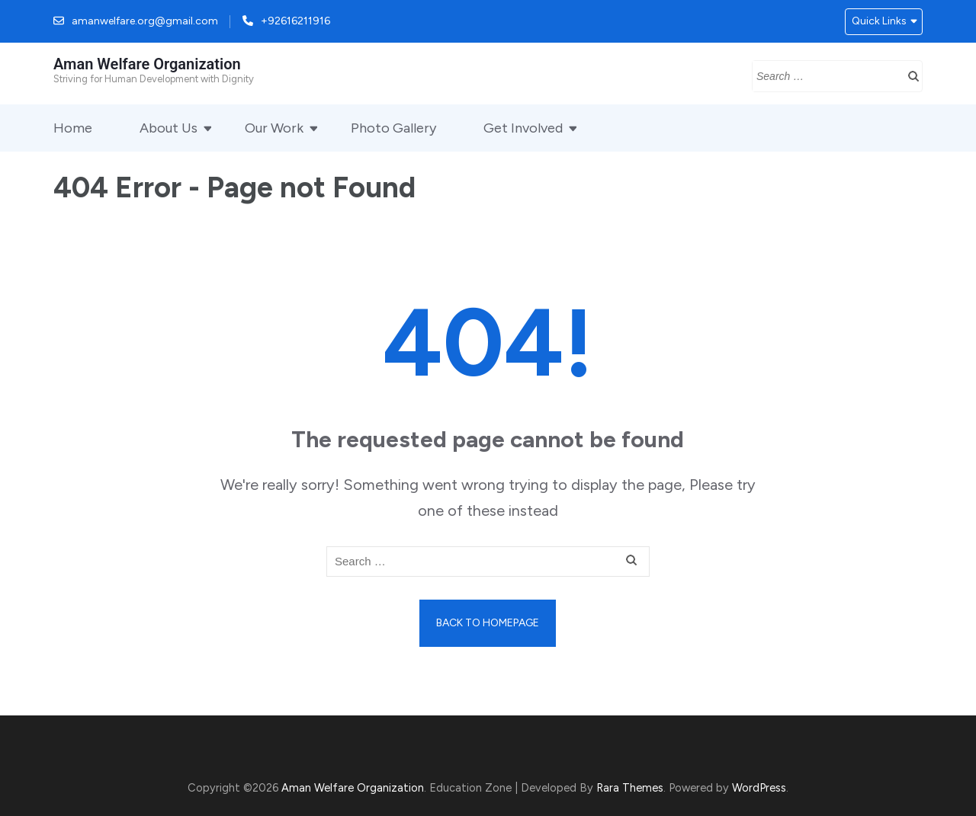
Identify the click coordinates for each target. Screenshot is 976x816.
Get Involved (523, 128)
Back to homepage (487, 622)
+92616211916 (295, 20)
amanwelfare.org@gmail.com (145, 20)
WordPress (759, 788)
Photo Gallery (393, 128)
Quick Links (879, 20)
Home (72, 128)
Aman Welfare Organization (147, 64)
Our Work (274, 128)
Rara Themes (629, 788)
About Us (168, 128)
